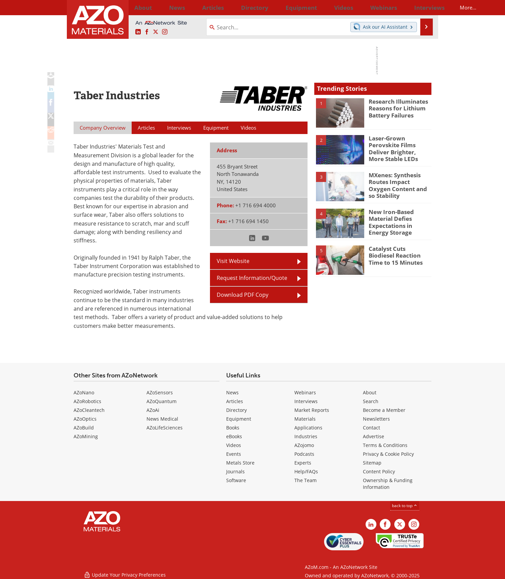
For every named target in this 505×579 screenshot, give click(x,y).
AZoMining (86, 436)
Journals (235, 471)
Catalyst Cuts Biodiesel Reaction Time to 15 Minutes (398, 254)
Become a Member (384, 410)
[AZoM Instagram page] (164, 32)
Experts (302, 462)
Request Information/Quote (252, 278)
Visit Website (233, 261)
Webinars (305, 392)
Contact (371, 427)
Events (233, 454)
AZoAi (153, 410)
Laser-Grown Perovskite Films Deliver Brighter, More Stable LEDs (399, 144)
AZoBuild (84, 427)
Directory (234, 7)
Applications (308, 427)
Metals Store (240, 462)
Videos (233, 445)
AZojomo (304, 445)
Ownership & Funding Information (388, 483)
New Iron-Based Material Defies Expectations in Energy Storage (398, 220)
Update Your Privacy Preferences (125, 570)
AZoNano (84, 392)
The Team (305, 480)
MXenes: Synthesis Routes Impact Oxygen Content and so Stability (400, 181)
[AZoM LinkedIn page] (138, 32)
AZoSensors (160, 392)
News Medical (162, 419)
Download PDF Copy (242, 294)
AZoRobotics (87, 401)
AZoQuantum (162, 401)
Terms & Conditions (385, 445)
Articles (234, 401)
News (232, 392)
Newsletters (376, 419)
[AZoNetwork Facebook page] (147, 32)
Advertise (373, 436)
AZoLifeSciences (165, 427)
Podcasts (304, 454)
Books (232, 427)
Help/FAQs (306, 471)
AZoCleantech (89, 410)
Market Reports (311, 410)
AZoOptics (85, 419)
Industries (305, 436)
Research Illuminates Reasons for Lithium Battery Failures (396, 107)
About (369, 392)
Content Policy (379, 471)
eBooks (234, 436)
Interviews (306, 401)
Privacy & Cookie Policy (388, 454)
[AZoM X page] (155, 32)
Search (370, 401)
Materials (305, 419)
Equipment (238, 419)
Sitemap (372, 462)
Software (236, 480)
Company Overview (103, 127)
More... (422, 7)
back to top (405, 505)
